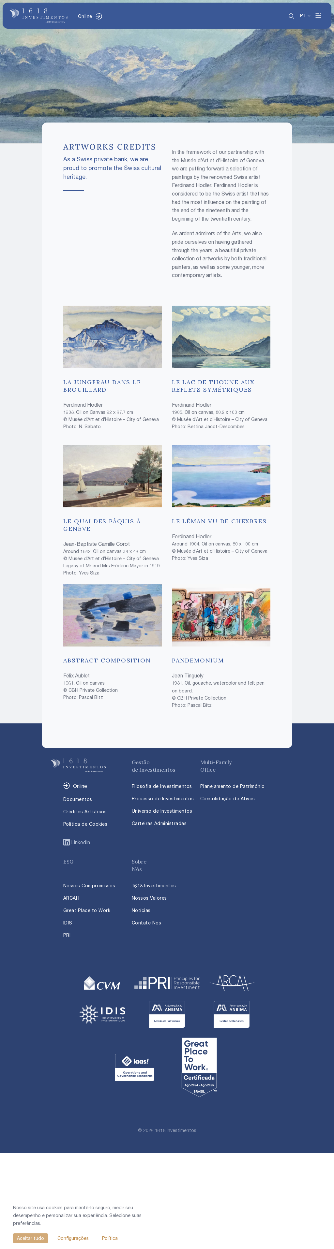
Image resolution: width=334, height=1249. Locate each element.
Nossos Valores (149, 898)
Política (110, 1238)
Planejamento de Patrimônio (232, 786)
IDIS (67, 922)
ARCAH (71, 898)
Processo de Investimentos (163, 798)
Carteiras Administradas (159, 823)
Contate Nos (146, 922)
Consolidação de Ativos (227, 798)
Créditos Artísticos (85, 811)
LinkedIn (80, 842)
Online (85, 16)
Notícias (141, 910)
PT (303, 15)
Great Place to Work (87, 910)
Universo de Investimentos (162, 811)
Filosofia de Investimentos (162, 786)
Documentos (77, 799)
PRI (67, 935)
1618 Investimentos (154, 885)
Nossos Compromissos (89, 885)
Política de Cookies (85, 824)
